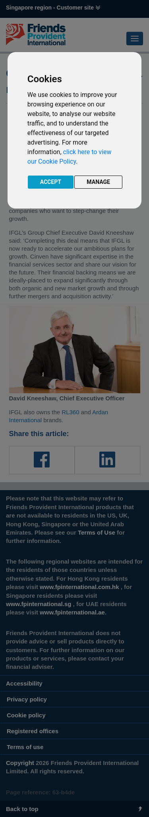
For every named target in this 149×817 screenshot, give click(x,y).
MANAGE (98, 182)
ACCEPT (50, 182)
